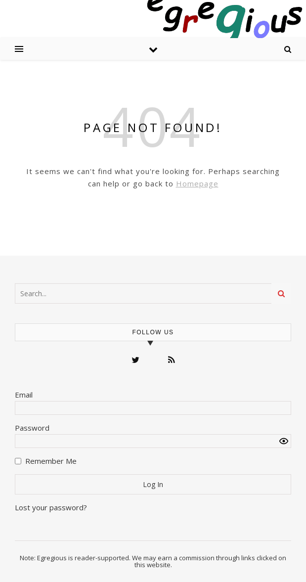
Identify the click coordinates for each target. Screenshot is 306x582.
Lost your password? (51, 507)
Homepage (197, 183)
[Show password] (283, 441)
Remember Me (51, 461)
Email (24, 395)
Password (32, 428)
